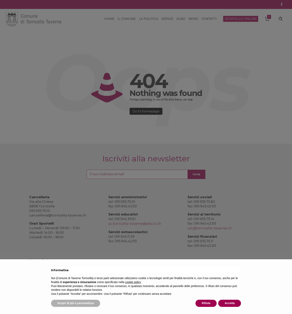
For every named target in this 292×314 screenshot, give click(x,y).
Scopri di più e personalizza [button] (75, 303)
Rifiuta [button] (206, 303)
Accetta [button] (230, 303)
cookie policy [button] (133, 282)
